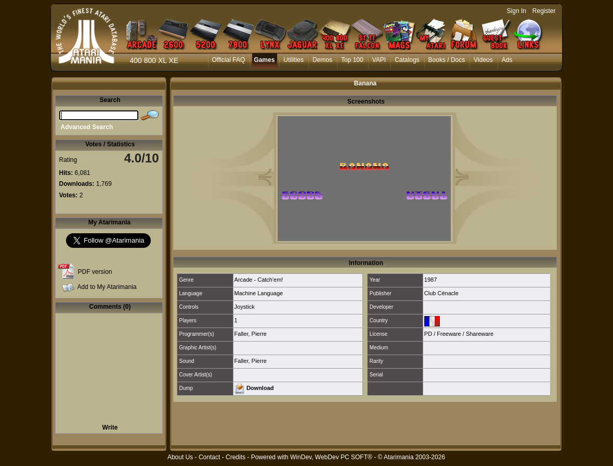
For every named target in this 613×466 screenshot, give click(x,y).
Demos (322, 60)
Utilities (293, 60)
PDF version (95, 271)
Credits (235, 457)
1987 (430, 279)
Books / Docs (446, 60)
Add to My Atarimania (107, 287)
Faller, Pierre (250, 334)
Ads (507, 60)
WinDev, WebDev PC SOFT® (331, 457)
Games (264, 60)
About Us (180, 457)
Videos (483, 60)
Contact (209, 457)
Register (544, 11)
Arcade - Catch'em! (258, 279)
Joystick (244, 307)
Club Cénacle (441, 293)
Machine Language (258, 293)
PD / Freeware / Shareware (458, 334)
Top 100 (352, 60)
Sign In (516, 11)
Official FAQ (228, 60)
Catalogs (407, 60)
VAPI (379, 60)
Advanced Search (87, 127)
